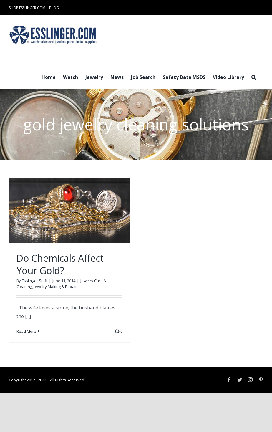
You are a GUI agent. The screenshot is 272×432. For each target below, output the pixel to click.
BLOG (54, 7)
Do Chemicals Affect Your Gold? (60, 264)
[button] (253, 76)
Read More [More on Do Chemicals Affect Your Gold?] (26, 331)
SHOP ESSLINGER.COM (27, 7)
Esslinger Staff (34, 280)
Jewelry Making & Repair (55, 286)
